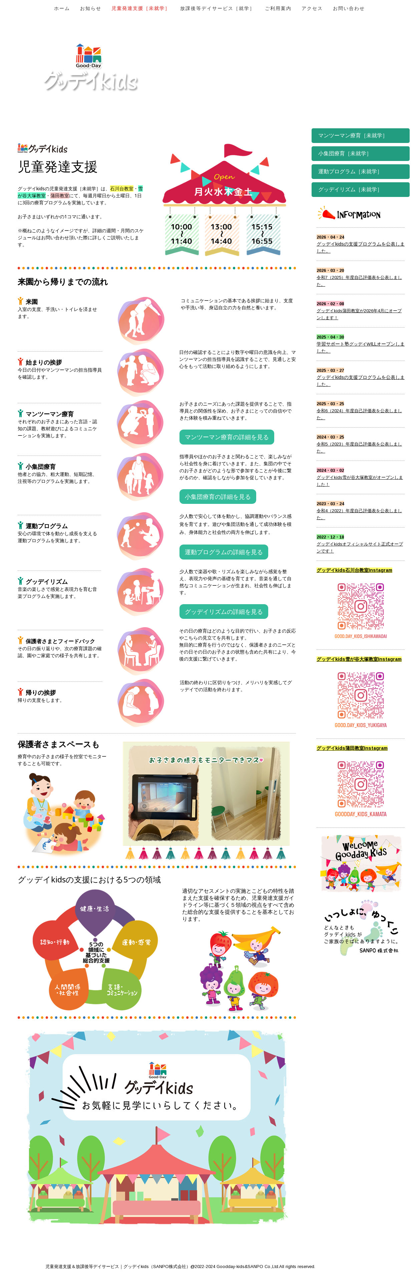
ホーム (62, 8)
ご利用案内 (278, 8)
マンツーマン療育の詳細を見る (227, 437)
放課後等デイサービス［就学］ (217, 8)
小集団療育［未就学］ (345, 153)
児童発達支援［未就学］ (140, 8)
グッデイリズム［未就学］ (350, 189)
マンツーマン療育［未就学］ (353, 135)
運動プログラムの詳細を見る (224, 552)
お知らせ (90, 8)
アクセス (312, 8)
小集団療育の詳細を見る (218, 497)
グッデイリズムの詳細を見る (224, 612)
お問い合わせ (349, 8)
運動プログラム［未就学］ (350, 171)
